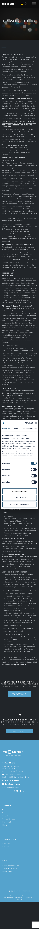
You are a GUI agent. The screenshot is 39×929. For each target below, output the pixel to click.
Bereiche (5, 816)
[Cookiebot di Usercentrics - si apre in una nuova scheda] (24, 423)
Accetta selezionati (19, 498)
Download (6, 822)
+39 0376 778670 (12, 780)
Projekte (5, 847)
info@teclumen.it (12, 784)
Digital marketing (19, 891)
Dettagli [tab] (16, 428)
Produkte (6, 844)
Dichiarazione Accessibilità (19, 894)
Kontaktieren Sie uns (10, 866)
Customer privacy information (19, 895)
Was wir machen (8, 813)
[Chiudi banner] (36, 423)
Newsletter (7, 872)
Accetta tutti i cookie (19, 491)
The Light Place (8, 819)
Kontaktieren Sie (19, 731)
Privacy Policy (29, 897)
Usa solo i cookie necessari (20, 504)
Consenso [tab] (6, 428)
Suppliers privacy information (13, 897)
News (4, 825)
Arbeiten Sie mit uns (10, 869)
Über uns (5, 810)
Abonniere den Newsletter (19, 693)
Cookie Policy (19, 899)
